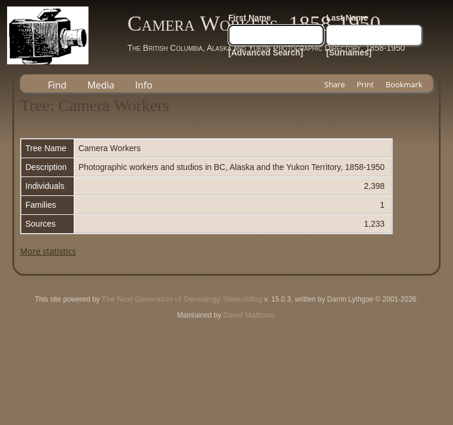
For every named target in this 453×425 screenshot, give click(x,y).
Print (365, 84)
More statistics (48, 251)
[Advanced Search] (265, 52)
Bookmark (404, 84)
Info (143, 85)
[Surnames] (349, 52)
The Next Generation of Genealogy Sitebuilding (181, 299)
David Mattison (248, 314)
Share (334, 84)
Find (57, 85)
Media (100, 85)
